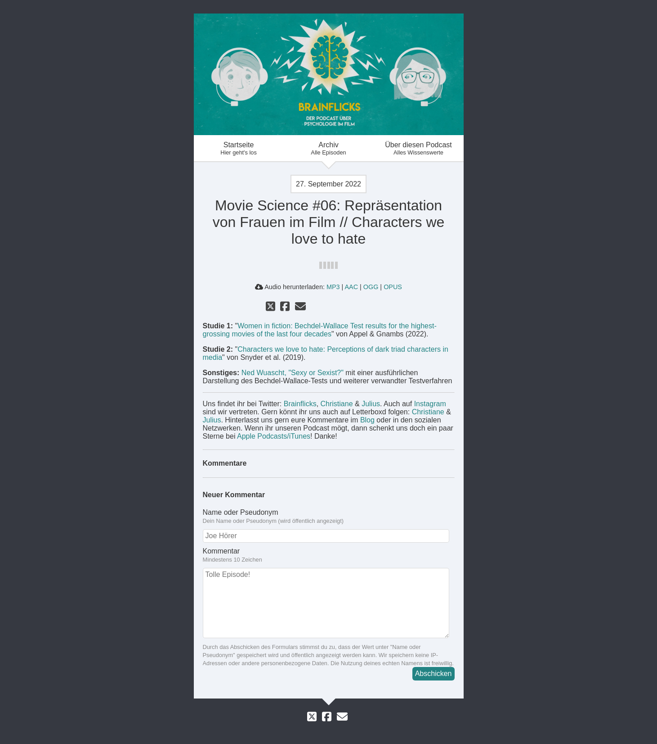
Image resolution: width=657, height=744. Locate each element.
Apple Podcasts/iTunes (273, 436)
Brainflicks (300, 404)
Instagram (430, 404)
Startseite (239, 148)
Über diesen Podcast (419, 148)
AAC (351, 286)
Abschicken (433, 673)
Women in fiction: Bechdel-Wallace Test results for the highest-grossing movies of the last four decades (320, 330)
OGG (371, 286)
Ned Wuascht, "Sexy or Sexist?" (292, 373)
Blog (367, 420)
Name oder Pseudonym (329, 516)
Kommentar (329, 555)
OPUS (393, 286)
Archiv (329, 148)
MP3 (333, 286)
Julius (371, 404)
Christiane (337, 404)
